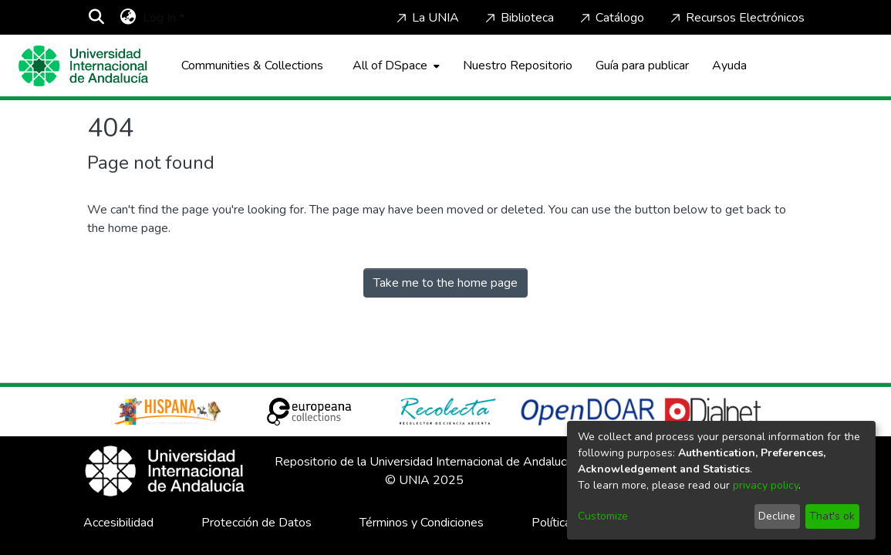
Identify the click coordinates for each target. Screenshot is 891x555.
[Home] (83, 66)
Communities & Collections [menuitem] (252, 65)
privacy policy (765, 485)
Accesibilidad (118, 522)
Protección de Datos (256, 522)
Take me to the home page (445, 282)
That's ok (832, 516)
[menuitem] (128, 17)
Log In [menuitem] (159, 17)
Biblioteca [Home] (518, 17)
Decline (776, 516)
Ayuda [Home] (729, 65)
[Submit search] (96, 17)
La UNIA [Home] (426, 17)
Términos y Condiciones (421, 522)
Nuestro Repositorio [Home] (517, 65)
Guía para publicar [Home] (642, 65)
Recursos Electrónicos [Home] (736, 17)
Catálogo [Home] (610, 17)
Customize (603, 516)
